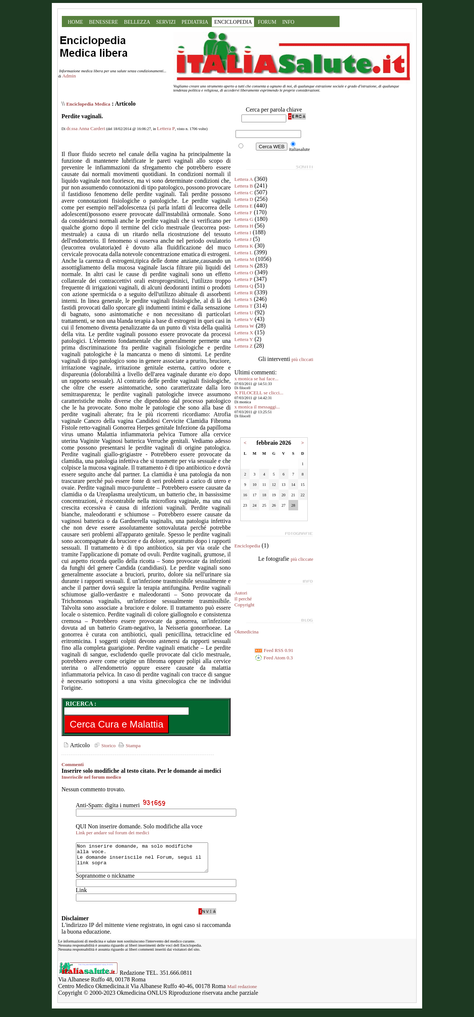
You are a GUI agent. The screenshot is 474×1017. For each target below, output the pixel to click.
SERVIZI (166, 22)
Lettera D (243, 199)
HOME (75, 22)
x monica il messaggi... (257, 407)
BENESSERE (103, 22)
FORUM (267, 22)
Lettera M (244, 259)
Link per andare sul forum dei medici (112, 832)
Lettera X (243, 332)
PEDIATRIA (194, 22)
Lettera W (244, 326)
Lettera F (243, 212)
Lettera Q (243, 286)
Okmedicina (246, 632)
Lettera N (243, 266)
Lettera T (243, 306)
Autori (240, 593)
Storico (104, 745)
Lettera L (243, 252)
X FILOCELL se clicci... (258, 392)
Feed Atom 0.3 (274, 657)
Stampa (128, 745)
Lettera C (243, 192)
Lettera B (243, 186)
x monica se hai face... (256, 378)
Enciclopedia (247, 546)
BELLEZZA (137, 22)
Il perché (243, 599)
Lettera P (166, 128)
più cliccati (302, 359)
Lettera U (243, 312)
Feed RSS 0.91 (273, 650)
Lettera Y (243, 339)
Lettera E (243, 206)
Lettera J (242, 239)
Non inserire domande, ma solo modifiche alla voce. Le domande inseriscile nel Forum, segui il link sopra (150, 860)
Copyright (244, 604)
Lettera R (243, 292)
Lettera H (243, 226)
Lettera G (243, 219)
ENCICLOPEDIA (233, 22)
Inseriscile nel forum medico (91, 777)
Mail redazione (242, 992)
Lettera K (243, 246)
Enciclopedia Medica (88, 104)
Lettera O (243, 272)
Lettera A (243, 179)
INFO (288, 22)
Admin (69, 76)
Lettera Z (243, 346)
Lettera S (243, 299)
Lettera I (242, 232)
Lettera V (243, 319)
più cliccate (302, 559)
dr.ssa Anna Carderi (85, 128)
